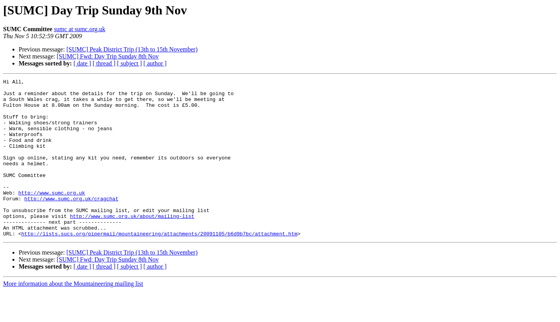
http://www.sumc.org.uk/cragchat (71, 222)
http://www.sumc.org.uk (51, 215)
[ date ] (82, 63)
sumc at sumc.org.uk (79, 29)
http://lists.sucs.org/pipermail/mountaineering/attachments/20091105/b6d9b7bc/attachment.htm (159, 265)
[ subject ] (129, 63)
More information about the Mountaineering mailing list (73, 315)
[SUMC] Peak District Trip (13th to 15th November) (132, 49)
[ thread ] (104, 63)
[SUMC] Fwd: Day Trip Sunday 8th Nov (108, 56)
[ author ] (155, 63)
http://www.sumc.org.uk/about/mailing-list (132, 244)
